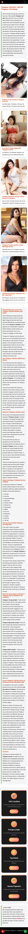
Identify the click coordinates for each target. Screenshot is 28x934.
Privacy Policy (14, 839)
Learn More (14, 811)
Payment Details (14, 896)
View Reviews (14, 868)
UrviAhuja (19, 918)
